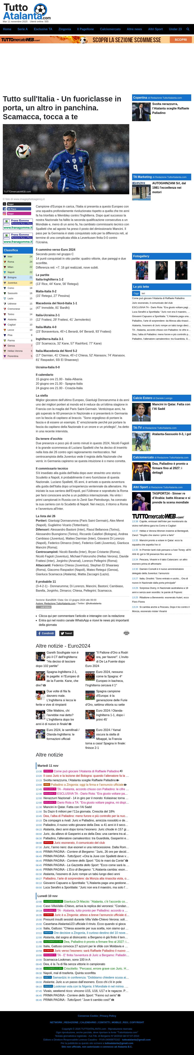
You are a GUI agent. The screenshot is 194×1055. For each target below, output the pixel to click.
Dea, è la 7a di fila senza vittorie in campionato (74, 964)
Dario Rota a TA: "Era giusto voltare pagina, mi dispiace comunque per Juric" (101, 802)
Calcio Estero (142, 398)
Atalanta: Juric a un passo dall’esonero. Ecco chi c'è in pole (82, 982)
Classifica (11, 250)
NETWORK (56, 1022)
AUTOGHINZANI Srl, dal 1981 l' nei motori (169, 188)
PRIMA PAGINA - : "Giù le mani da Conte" (84, 860)
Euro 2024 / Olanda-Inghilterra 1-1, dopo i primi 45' (110, 715)
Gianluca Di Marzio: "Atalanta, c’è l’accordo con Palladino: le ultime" (98, 901)
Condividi (46, 633)
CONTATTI (104, 1022)
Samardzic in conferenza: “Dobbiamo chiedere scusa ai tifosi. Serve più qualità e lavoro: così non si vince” (118, 977)
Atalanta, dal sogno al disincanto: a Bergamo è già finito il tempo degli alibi (92, 937)
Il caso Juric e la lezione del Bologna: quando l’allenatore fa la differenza (91, 775)
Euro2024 (51, 599)
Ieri (143, 293)
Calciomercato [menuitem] (110, 29)
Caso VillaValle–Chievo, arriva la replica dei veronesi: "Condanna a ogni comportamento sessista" (108, 906)
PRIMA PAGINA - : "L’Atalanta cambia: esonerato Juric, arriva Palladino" (102, 869)
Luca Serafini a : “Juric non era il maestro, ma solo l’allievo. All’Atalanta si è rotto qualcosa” (109, 887)
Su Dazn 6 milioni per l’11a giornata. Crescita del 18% (79, 811)
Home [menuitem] (7, 29)
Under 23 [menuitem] (175, 29)
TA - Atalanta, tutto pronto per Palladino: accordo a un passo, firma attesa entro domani (107, 910)
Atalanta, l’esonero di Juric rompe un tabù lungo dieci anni (81, 874)
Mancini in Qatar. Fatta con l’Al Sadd (67, 807)
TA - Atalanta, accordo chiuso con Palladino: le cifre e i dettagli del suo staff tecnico (105, 789)
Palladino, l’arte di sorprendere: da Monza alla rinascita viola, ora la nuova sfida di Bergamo (103, 878)
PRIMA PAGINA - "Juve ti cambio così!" (77, 999)
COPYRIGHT (137, 1022)
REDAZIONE (71, 1022)
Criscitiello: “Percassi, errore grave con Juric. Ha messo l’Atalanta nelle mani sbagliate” (111, 968)
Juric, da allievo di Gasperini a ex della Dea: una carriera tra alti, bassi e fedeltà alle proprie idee (106, 833)
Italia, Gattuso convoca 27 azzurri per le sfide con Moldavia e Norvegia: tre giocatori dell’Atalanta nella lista (113, 946)
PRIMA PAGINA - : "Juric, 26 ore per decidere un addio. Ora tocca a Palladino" (108, 851)
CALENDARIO (88, 1022)
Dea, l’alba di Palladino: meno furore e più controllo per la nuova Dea (88, 816)
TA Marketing (142, 176)
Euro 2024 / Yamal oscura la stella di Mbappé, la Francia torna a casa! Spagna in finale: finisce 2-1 (105, 738)
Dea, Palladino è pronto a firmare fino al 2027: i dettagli (90, 941)
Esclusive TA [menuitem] (43, 29)
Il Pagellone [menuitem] (85, 29)
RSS (125, 1022)
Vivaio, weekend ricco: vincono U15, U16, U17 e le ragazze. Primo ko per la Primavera (100, 990)
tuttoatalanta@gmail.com (136, 1039)
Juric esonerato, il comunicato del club (74, 842)
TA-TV (138, 427)
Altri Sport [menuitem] (155, 29)
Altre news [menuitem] (134, 29)
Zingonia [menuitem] (65, 29)
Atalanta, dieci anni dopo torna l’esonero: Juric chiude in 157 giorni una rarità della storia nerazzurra (109, 829)
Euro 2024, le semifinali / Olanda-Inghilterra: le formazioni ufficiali (63, 734)
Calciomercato (143, 457)
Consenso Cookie (88, 1015)
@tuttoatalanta (93, 603)
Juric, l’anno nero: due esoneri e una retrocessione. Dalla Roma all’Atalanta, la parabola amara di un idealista (115, 847)
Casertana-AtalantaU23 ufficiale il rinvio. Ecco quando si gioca (84, 923)
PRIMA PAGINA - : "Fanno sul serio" (80, 995)
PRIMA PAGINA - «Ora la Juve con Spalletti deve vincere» (89, 856)
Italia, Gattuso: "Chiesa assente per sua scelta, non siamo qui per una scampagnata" (99, 928)
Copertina (140, 97)
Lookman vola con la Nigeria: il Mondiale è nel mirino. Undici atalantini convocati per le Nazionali (112, 986)
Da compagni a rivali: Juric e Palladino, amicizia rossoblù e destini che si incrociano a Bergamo (106, 820)
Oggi (136, 293)
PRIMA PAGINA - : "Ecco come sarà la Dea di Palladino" (96, 865)
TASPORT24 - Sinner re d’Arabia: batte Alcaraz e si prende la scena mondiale (171, 498)
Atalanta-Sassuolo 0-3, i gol (171, 434)
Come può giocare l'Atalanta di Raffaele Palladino (81, 771)
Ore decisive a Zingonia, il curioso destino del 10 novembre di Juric (93, 932)
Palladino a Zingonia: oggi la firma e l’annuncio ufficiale (83, 784)
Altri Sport (140, 487)
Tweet (66, 633)
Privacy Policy (108, 1015)
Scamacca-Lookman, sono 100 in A (66, 959)
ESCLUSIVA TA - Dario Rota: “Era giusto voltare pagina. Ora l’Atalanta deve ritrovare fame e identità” (117, 793)
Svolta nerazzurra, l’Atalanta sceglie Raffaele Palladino (79, 780)
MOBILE (116, 1022)
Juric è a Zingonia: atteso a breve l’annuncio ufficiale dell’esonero (92, 915)
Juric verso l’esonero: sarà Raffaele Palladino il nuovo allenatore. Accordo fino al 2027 (105, 950)
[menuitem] (188, 29)
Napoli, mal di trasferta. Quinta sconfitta (69, 973)
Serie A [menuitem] (23, 29)
